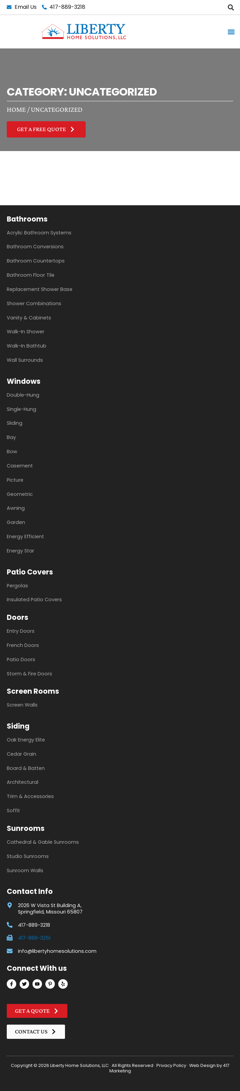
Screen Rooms (33, 691)
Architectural (22, 782)
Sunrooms (26, 828)
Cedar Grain (21, 754)
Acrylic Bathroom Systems (39, 232)
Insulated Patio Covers (34, 599)
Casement (20, 465)
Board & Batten (26, 768)
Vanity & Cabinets (29, 317)
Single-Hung (21, 409)
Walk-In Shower (25, 331)
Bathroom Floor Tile (30, 275)
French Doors (23, 645)
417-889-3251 (34, 938)
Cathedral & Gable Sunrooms (43, 842)
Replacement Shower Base (39, 289)
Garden (16, 522)
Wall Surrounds (25, 360)
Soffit (13, 810)
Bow (12, 451)
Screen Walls (22, 704)
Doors (17, 617)
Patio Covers (30, 572)
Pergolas (17, 585)
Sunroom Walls (25, 870)
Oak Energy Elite (26, 739)
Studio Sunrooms (28, 856)
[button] (231, 7)
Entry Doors (21, 631)
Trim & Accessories (30, 796)
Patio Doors (21, 659)
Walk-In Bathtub (26, 345)
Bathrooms (27, 219)
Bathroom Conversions (35, 246)
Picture (15, 480)
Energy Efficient (25, 536)
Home (16, 109)
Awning (16, 508)
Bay (11, 437)
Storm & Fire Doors (29, 673)
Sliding (14, 423)
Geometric (20, 494)
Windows (24, 381)
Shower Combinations (34, 303)
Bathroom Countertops (36, 260)
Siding (18, 726)
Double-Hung (23, 395)
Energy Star (20, 550)
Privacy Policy (171, 1065)
